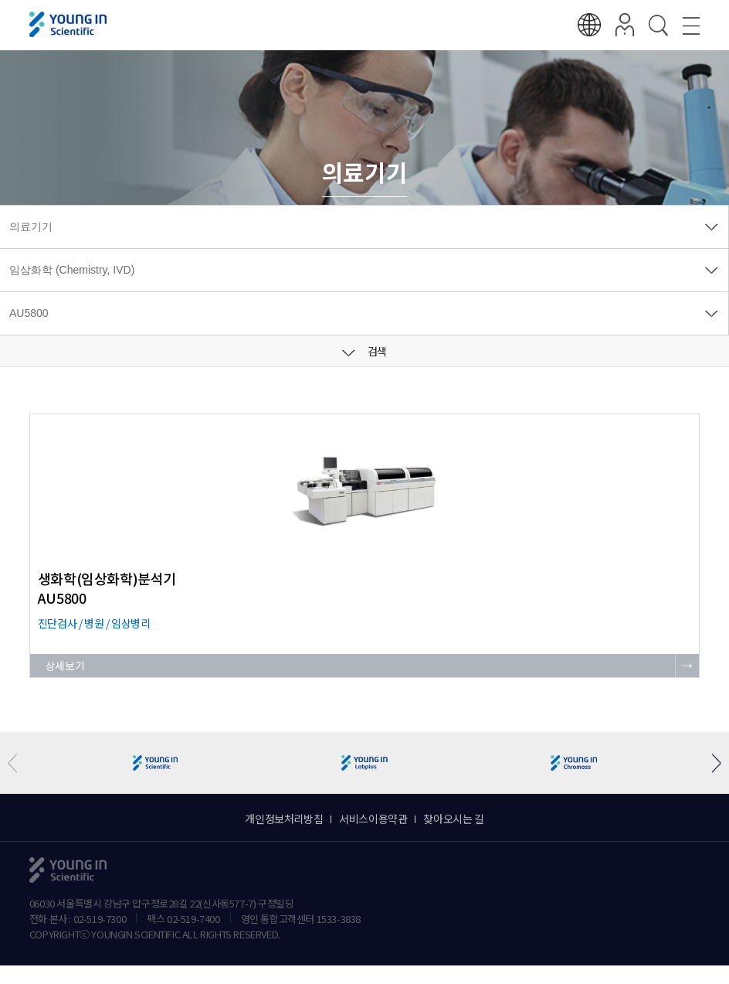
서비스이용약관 (373, 818)
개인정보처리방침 (284, 818)
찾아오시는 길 (453, 818)
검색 (364, 351)
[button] (710, 763)
